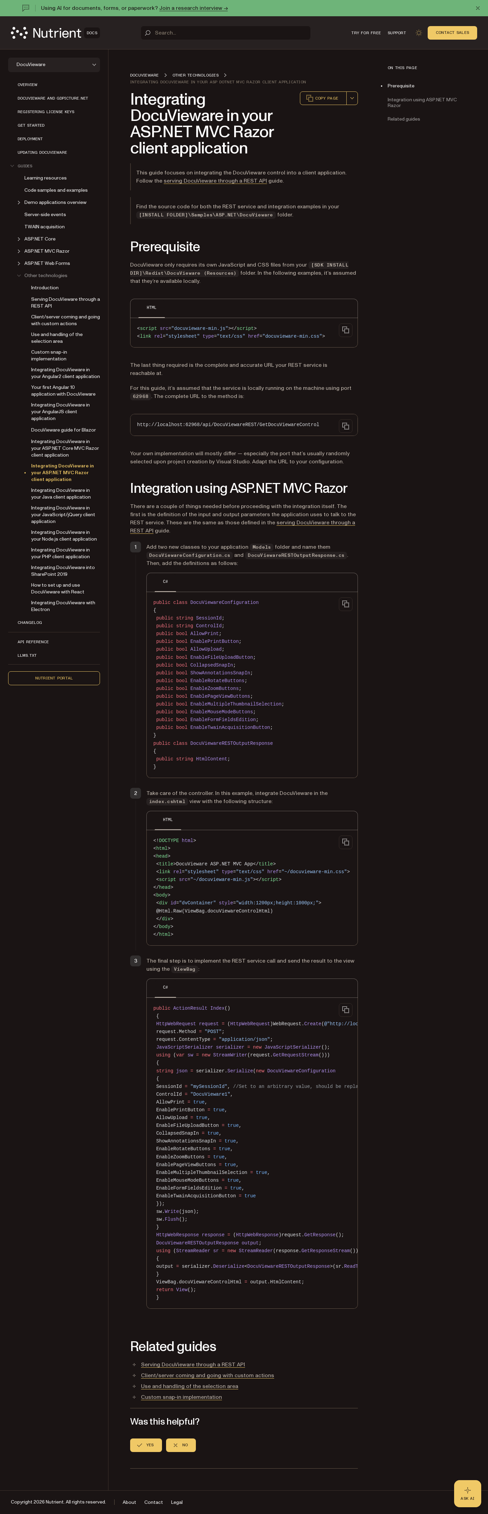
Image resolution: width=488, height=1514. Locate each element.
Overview (27, 85)
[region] (252, 1153)
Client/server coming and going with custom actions (65, 320)
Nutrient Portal (54, 678)
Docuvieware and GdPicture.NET (53, 98)
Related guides (404, 119)
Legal (177, 1502)
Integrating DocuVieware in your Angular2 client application (65, 373)
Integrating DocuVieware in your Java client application (61, 493)
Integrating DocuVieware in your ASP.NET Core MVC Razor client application (65, 448)
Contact (153, 1502)
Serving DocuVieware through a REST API (65, 302)
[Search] (225, 33)
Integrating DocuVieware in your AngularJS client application (60, 412)
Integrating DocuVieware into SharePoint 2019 (63, 570)
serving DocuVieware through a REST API (215, 181)
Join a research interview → (193, 8)
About (129, 1502)
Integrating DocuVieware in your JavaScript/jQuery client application (63, 515)
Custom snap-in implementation (49, 355)
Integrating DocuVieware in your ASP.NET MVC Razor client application (62, 473)
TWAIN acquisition (44, 227)
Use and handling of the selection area (57, 337)
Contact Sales (452, 32)
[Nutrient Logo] (55, 33)
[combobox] (352, 98)
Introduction (45, 288)
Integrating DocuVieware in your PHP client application (60, 553)
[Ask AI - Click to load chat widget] (467, 1493)
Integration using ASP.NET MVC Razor (422, 103)
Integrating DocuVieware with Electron (63, 606)
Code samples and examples (56, 190)
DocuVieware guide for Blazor (63, 430)
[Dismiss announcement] (478, 8)
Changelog (30, 623)
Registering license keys (46, 112)
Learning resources (45, 178)
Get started (31, 125)
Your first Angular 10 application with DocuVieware (63, 390)
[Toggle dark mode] (419, 33)
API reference (33, 642)
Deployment (30, 139)
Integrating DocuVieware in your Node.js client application (64, 535)
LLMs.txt (27, 655)
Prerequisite (401, 86)
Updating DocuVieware (42, 152)
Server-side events (45, 214)
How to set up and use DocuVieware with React (57, 588)
